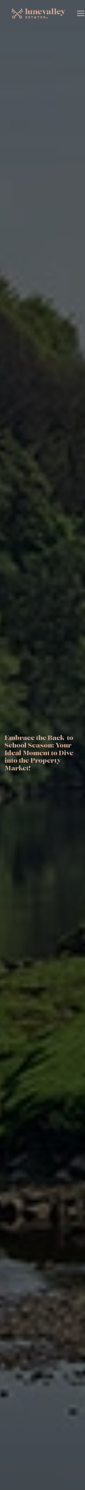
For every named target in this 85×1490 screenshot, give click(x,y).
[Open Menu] (80, 13)
